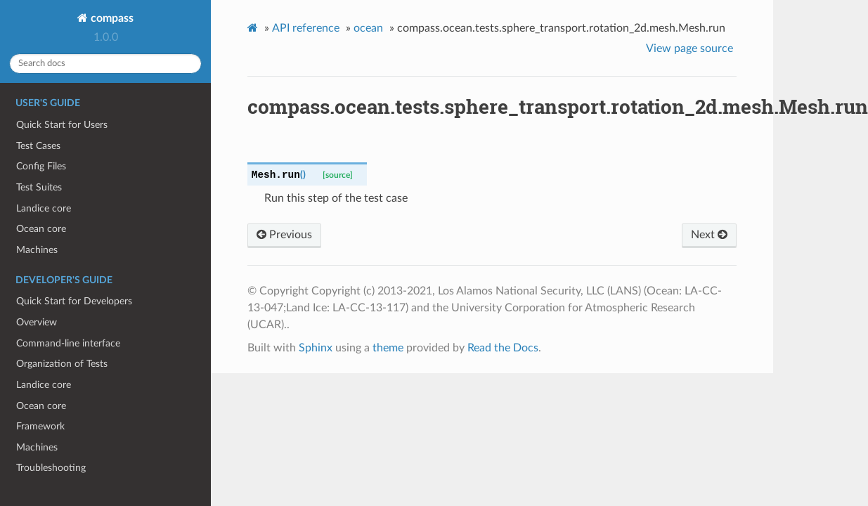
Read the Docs (502, 347)
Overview (36, 322)
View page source (689, 48)
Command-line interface (68, 343)
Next (709, 234)
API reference (305, 28)
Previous (284, 234)
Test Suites (39, 187)
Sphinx (315, 347)
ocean (368, 28)
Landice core (43, 208)
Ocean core (41, 228)
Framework (40, 426)
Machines (37, 250)
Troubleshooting (51, 467)
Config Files (41, 166)
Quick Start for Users (62, 124)
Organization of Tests (62, 363)
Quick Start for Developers (74, 301)
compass (111, 18)
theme (388, 347)
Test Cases (38, 146)
